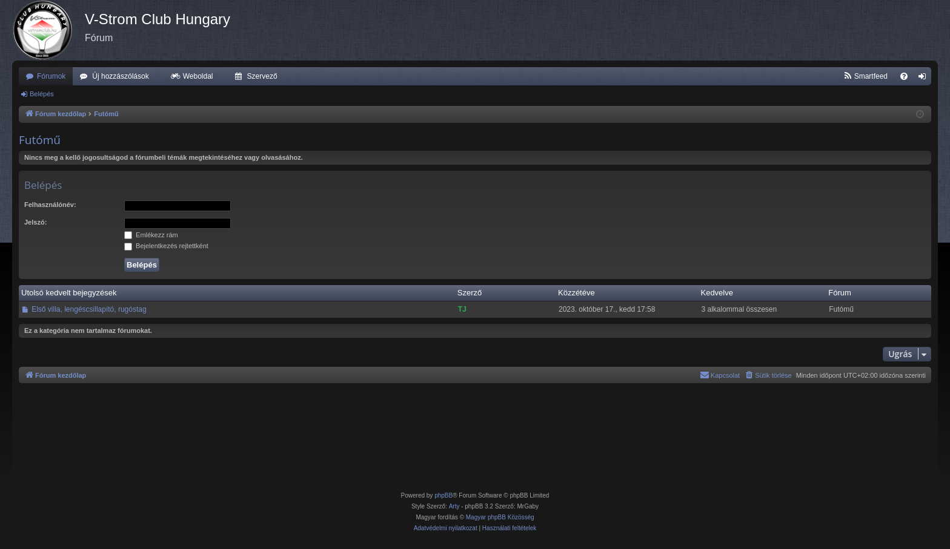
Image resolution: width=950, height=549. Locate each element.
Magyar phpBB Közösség (500, 517)
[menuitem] (865, 76)
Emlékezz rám (151, 234)
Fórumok (51, 76)
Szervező (262, 76)
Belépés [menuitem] (924, 78)
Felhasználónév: (50, 204)
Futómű (40, 140)
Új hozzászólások (120, 76)
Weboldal (198, 76)
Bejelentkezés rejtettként (166, 245)
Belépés (42, 93)
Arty (454, 506)
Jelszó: (35, 222)
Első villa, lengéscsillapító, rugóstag (89, 309)
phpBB (443, 495)
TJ (462, 309)
